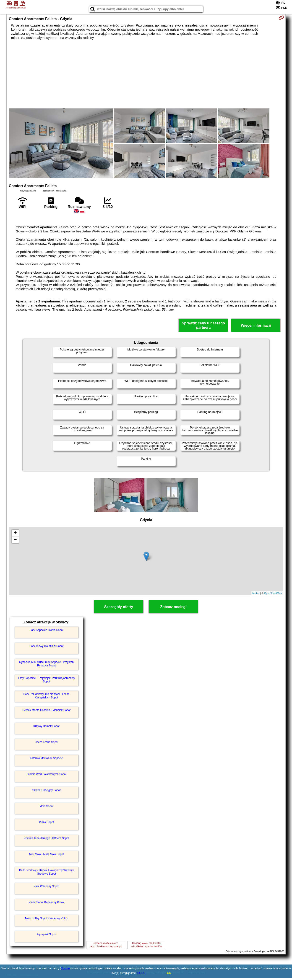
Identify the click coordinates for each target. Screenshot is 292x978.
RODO (141, 973)
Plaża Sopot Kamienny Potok (46, 902)
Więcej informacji (256, 325)
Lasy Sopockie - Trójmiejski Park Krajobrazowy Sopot (46, 679)
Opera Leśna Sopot (46, 742)
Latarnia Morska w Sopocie (46, 758)
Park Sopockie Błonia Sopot (46, 630)
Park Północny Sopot (46, 886)
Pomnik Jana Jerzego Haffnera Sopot (46, 838)
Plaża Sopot (46, 822)
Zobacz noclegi (173, 607)
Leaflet (256, 593)
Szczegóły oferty (118, 607)
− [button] (15, 539)
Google (65, 968)
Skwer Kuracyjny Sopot (46, 790)
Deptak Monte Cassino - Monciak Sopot (46, 710)
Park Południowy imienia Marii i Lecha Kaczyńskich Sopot (46, 695)
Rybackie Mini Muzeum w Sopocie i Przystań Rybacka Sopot (46, 663)
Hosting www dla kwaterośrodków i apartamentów (146, 945)
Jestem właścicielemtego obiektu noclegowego (105, 945)
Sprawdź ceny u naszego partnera (203, 325)
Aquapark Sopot (46, 934)
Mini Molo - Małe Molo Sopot (46, 854)
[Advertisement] (146, 74)
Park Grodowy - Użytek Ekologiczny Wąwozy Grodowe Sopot (46, 872)
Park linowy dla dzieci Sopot (46, 646)
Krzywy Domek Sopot (46, 726)
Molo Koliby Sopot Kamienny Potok (46, 918)
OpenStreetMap (273, 593)
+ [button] (15, 533)
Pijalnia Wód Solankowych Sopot (46, 774)
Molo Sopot (46, 806)
